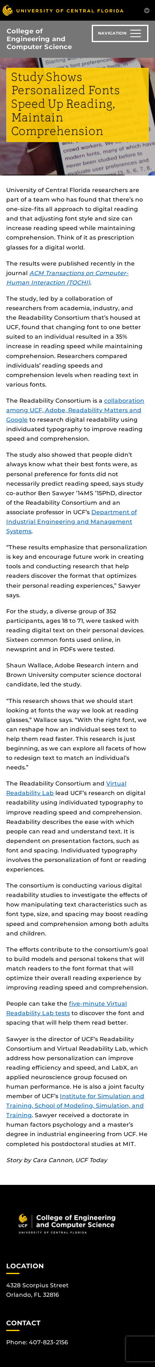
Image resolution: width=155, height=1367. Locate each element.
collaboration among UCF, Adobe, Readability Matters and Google (75, 410)
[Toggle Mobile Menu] (147, 9)
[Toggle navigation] (120, 33)
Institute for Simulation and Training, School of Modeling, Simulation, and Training (75, 1105)
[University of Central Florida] (63, 10)
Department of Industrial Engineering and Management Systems (71, 521)
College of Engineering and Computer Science (39, 39)
